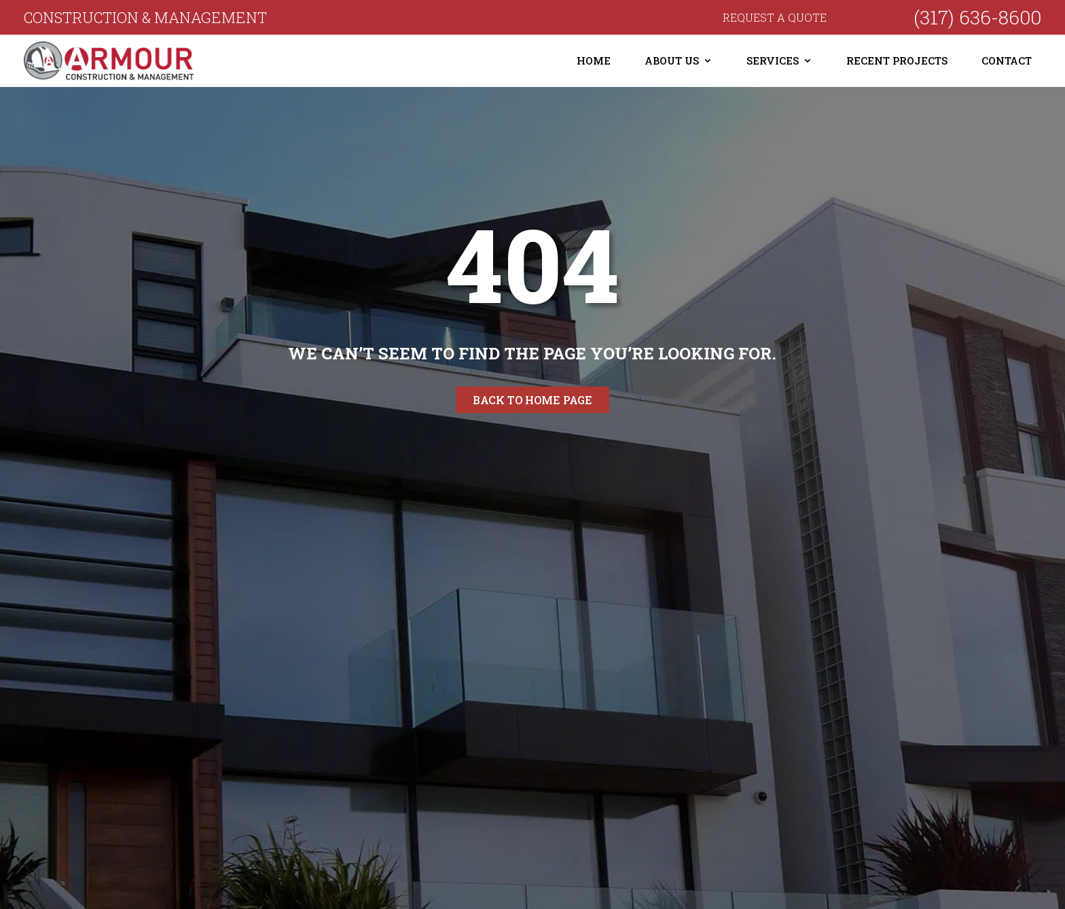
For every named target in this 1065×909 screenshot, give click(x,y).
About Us (672, 60)
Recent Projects (896, 60)
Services (772, 60)
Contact (1006, 60)
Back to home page (532, 400)
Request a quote (775, 17)
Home (594, 60)
